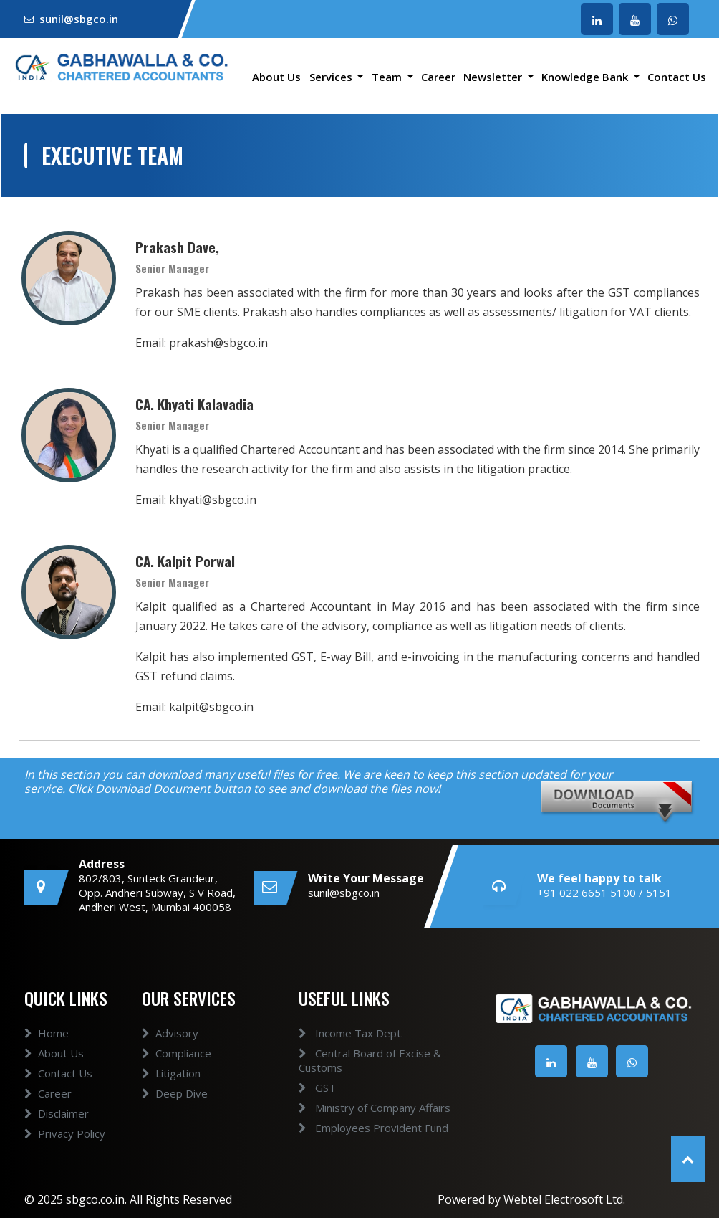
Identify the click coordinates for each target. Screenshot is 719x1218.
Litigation (171, 1090)
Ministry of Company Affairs (357, 1107)
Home (46, 1049)
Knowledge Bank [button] (586, 77)
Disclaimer (56, 1130)
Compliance (176, 1069)
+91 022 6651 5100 (586, 892)
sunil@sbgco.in (78, 18)
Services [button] (332, 77)
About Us (276, 77)
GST (300, 1087)
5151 (659, 892)
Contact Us (676, 77)
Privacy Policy (64, 1150)
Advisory (170, 1049)
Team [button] (388, 77)
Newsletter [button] (494, 77)
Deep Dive (175, 1110)
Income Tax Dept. (333, 1033)
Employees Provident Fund (356, 1128)
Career (438, 77)
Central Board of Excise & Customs (352, 1060)
